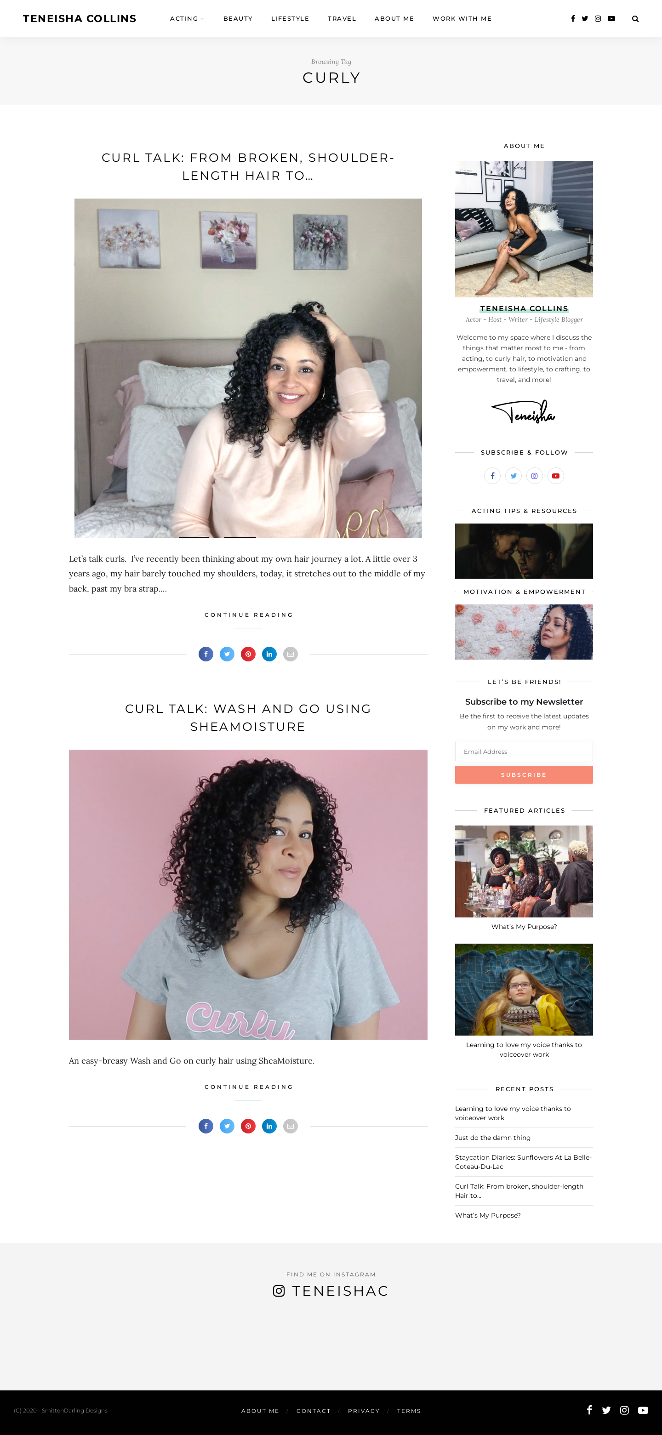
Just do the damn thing (493, 1137)
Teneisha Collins (80, 18)
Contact (314, 1410)
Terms (409, 1410)
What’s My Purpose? (524, 926)
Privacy (364, 1410)
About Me (260, 1410)
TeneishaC (340, 1290)
